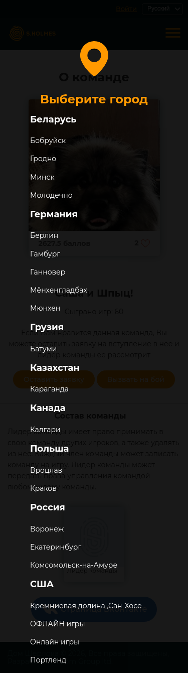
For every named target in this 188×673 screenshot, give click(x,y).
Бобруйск (48, 140)
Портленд (48, 659)
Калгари (45, 429)
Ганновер (47, 272)
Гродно (43, 158)
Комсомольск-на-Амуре (73, 565)
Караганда (49, 388)
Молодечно (51, 195)
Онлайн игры (54, 641)
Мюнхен (45, 308)
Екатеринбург (55, 547)
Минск (42, 177)
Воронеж (47, 528)
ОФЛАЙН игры (57, 623)
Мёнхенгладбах (58, 290)
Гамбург (45, 253)
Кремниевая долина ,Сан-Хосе (86, 605)
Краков (43, 488)
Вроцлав (46, 470)
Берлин (44, 235)
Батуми (43, 348)
